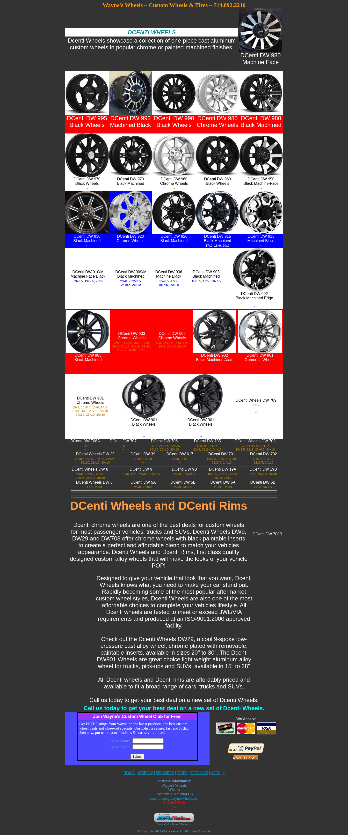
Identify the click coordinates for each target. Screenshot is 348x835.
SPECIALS (199, 773)
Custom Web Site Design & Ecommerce (174, 824)
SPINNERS (165, 773)
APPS (215, 773)
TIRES (182, 773)
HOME (129, 773)
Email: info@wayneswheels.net (173, 798)
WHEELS (145, 773)
